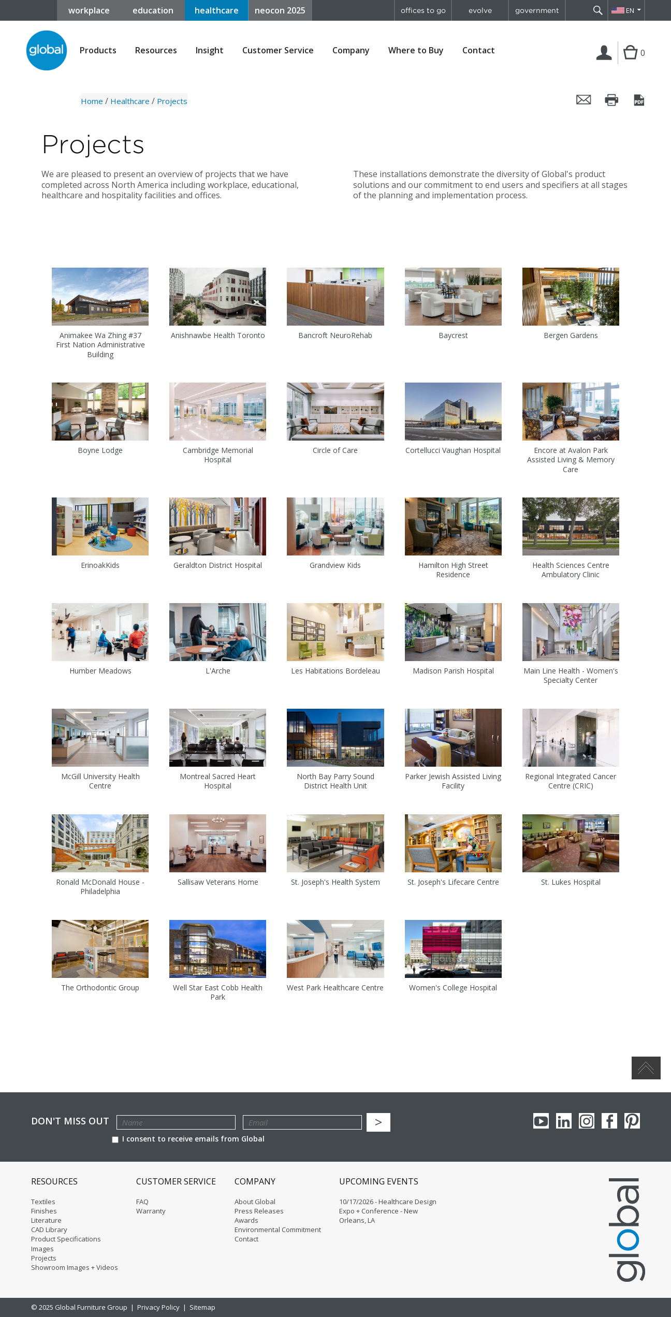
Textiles (43, 1201)
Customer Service (278, 50)
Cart (629, 63)
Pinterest (632, 1121)
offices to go (423, 10)
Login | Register (606, 63)
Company (351, 50)
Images (42, 1248)
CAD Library (49, 1229)
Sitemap (202, 1307)
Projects (43, 1258)
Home (92, 101)
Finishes (44, 1211)
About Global (255, 1201)
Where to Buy (416, 50)
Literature (46, 1220)
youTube (541, 1121)
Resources (156, 50)
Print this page (612, 100)
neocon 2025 (280, 10)
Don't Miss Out (70, 1121)
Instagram (586, 1121)
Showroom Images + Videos (74, 1267)
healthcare (217, 10)
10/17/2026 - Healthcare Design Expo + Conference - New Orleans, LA (387, 1211)
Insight (210, 50)
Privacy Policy (158, 1307)
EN (630, 10)
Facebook (609, 1121)
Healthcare (130, 101)
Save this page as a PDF (640, 100)
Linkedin (564, 1121)
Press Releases (259, 1211)
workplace (89, 10)
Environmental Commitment (278, 1229)
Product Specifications (66, 1238)
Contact (478, 50)
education (153, 10)
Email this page (584, 100)
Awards (246, 1220)
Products (98, 50)
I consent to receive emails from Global (188, 1139)
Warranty (151, 1211)
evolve (480, 10)
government (537, 10)
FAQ (142, 1201)
